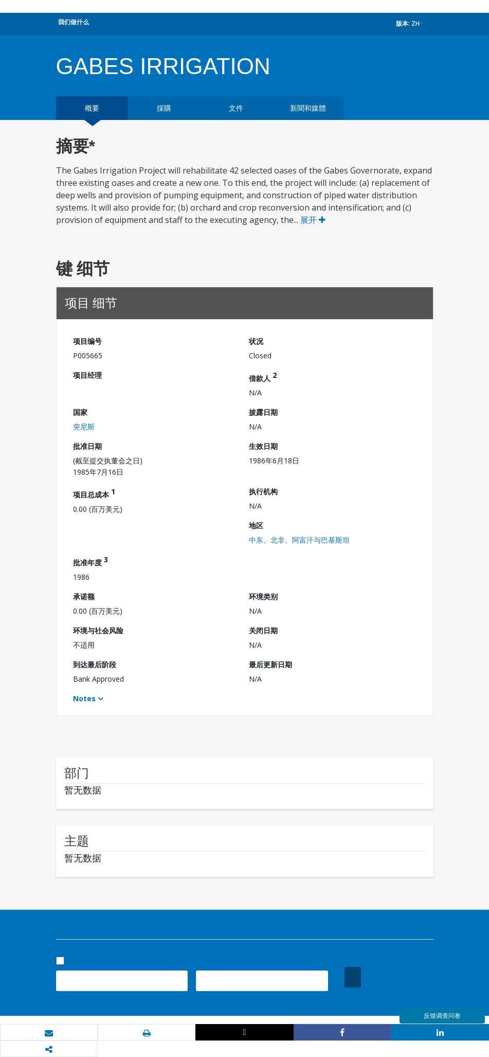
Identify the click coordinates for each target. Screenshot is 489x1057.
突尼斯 (84, 426)
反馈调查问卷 (442, 1015)
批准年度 (90, 561)
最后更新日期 (270, 664)
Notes (84, 698)
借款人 (263, 376)
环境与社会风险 (98, 630)
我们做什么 (73, 22)
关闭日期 (263, 630)
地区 (256, 525)
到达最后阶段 (94, 664)
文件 (236, 108)
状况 (256, 341)
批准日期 (87, 446)
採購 (164, 108)
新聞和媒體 (308, 108)
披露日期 (263, 412)
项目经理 (87, 375)
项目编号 (87, 341)
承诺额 (84, 596)
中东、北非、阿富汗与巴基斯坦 (299, 540)
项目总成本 (94, 493)
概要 (92, 108)
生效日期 (263, 446)
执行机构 (263, 491)
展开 (312, 220)
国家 (80, 412)
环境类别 (263, 596)
